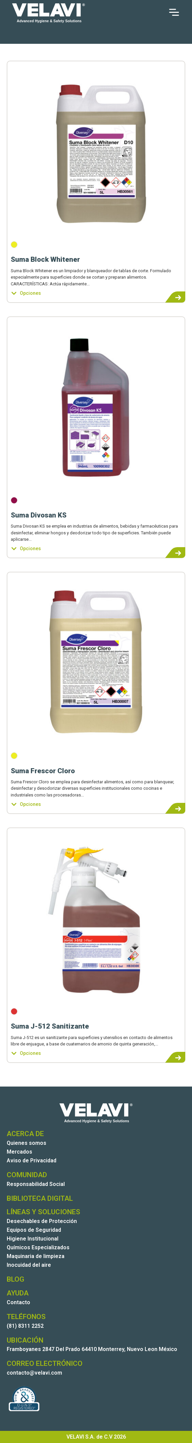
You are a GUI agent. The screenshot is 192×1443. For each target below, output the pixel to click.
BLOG (15, 1279)
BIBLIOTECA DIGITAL (40, 1198)
